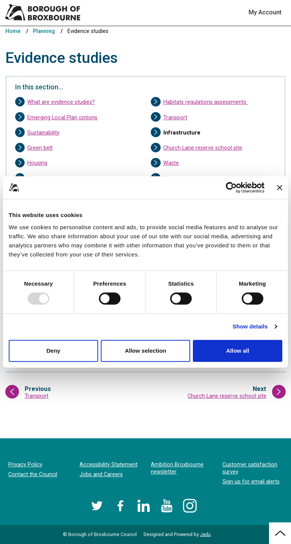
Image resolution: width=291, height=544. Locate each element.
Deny (53, 350)
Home (12, 31)
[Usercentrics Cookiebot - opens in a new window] (231, 187)
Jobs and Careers (101, 474)
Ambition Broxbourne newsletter (177, 468)
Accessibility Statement (109, 464)
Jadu (205, 534)
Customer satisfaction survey (249, 468)
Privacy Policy (25, 464)
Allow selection (145, 350)
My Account (265, 12)
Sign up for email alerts (251, 481)
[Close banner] (279, 187)
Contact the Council (32, 474)
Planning (44, 31)
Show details (250, 326)
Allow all (237, 350)
